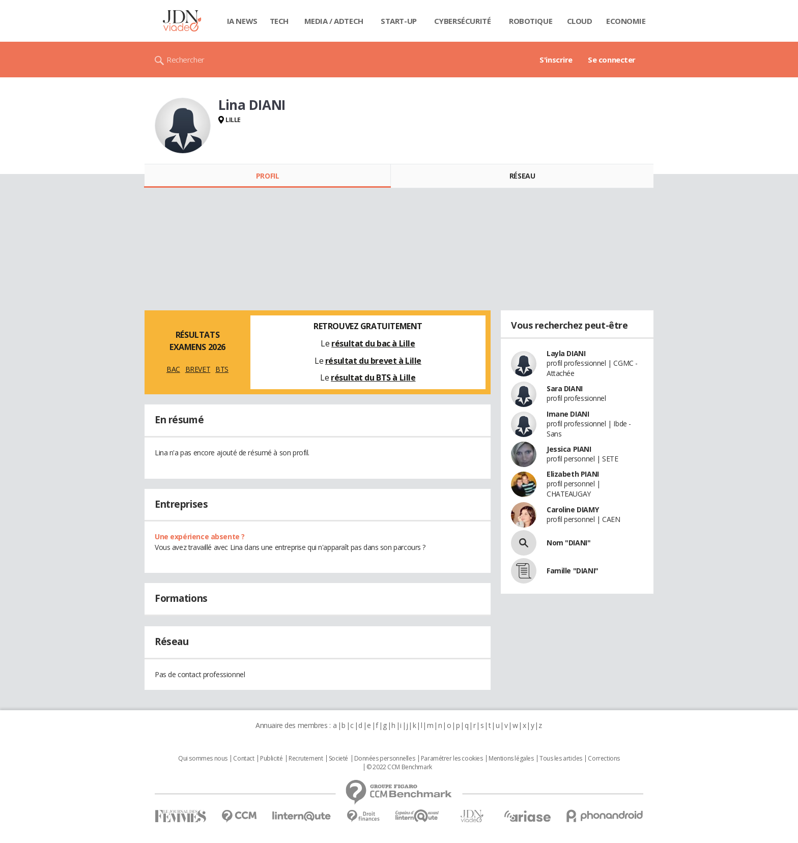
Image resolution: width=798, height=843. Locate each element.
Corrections (603, 758)
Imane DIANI (568, 414)
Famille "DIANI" (572, 570)
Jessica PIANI (569, 449)
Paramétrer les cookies (452, 758)
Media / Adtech (333, 21)
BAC (173, 369)
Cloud (579, 21)
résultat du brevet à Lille (373, 360)
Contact (243, 758)
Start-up (399, 21)
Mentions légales (511, 758)
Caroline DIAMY (572, 509)
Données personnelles (384, 758)
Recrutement (306, 758)
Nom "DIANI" (568, 542)
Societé (338, 758)
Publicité (271, 758)
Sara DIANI (565, 388)
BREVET (197, 369)
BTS (222, 369)
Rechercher (185, 59)
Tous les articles (560, 758)
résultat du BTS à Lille (373, 377)
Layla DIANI (566, 353)
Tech (279, 21)
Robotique (530, 21)
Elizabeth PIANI (573, 474)
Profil (267, 176)
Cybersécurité (462, 21)
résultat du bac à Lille (373, 343)
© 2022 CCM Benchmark (399, 767)
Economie (626, 21)
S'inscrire (556, 59)
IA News (242, 21)
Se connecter (612, 59)
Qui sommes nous (202, 758)
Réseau (522, 176)
